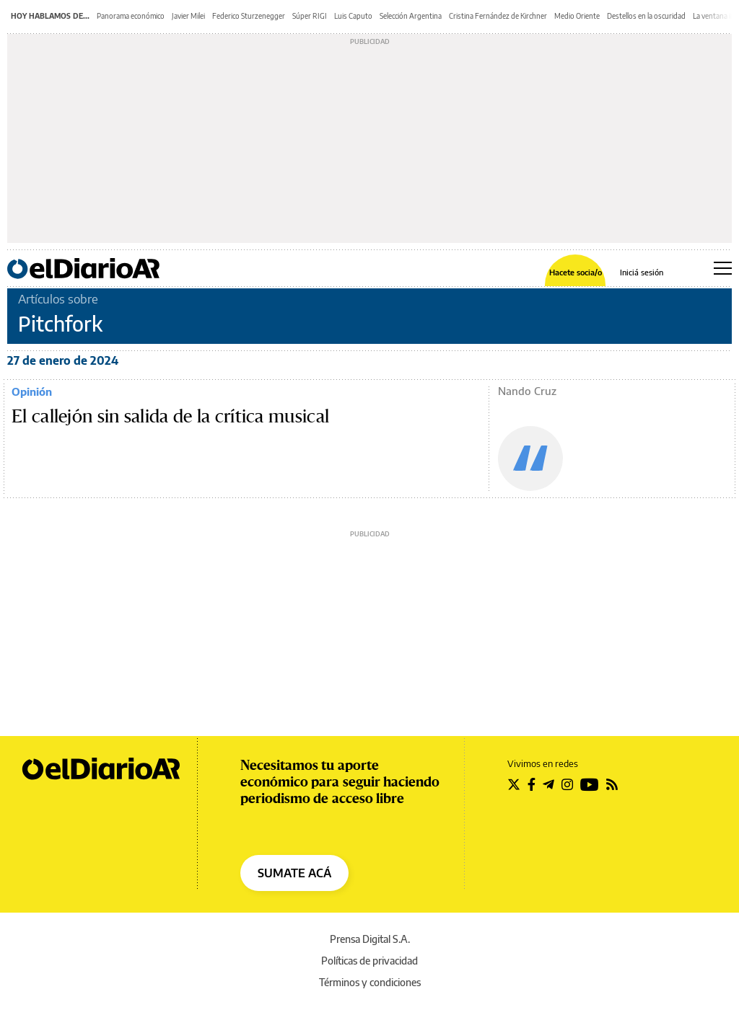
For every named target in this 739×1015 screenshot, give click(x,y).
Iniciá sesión (641, 272)
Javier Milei (188, 16)
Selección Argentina (411, 16)
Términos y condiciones (370, 982)
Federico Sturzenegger (248, 16)
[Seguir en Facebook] (531, 784)
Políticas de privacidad (369, 960)
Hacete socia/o (575, 272)
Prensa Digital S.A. (370, 939)
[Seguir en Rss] (612, 784)
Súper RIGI (309, 16)
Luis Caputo (353, 16)
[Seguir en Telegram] (548, 784)
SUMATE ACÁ (294, 873)
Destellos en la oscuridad (646, 16)
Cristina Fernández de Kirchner (498, 16)
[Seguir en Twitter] (513, 784)
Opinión (32, 391)
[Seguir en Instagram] (567, 784)
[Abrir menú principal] (723, 268)
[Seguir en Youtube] (589, 784)
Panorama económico (131, 16)
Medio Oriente (577, 16)
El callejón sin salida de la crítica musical (170, 416)
